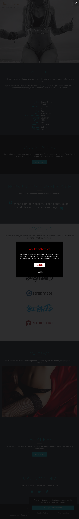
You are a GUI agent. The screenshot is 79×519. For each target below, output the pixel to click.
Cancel (39, 272)
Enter (39, 265)
